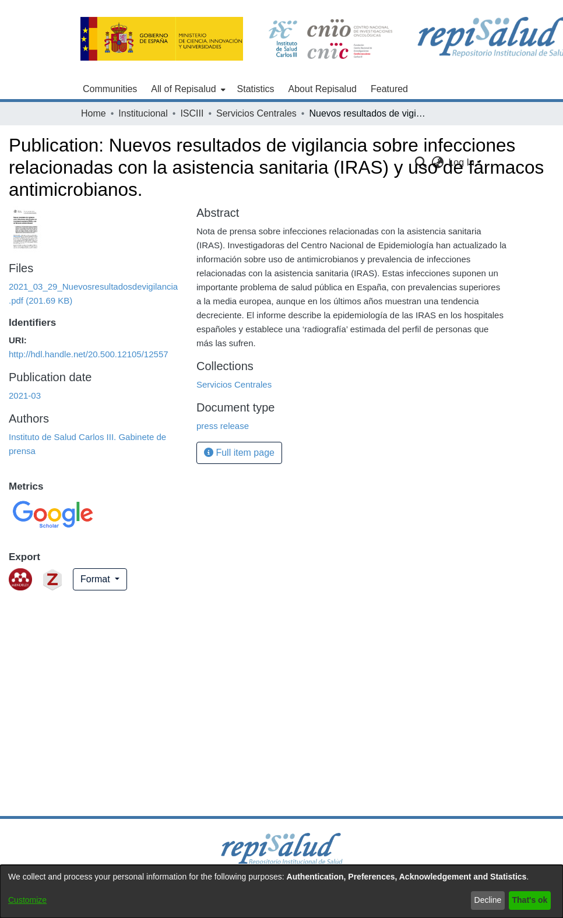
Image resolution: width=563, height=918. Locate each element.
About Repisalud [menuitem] (322, 89)
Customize (27, 900)
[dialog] (281, 891)
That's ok (530, 900)
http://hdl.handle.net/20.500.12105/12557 (88, 354)
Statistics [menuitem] (256, 89)
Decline (488, 900)
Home (93, 113)
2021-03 (25, 395)
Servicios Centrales (256, 113)
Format (96, 579)
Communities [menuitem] (110, 89)
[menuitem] (187, 89)
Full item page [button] (239, 453)
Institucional (143, 113)
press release (222, 426)
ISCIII (191, 113)
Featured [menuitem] (389, 89)
